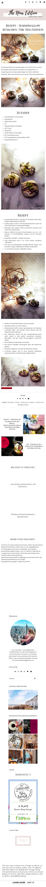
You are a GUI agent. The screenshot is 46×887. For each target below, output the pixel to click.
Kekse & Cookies (27, 402)
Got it (30, 883)
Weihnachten (23, 405)
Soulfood (40, 402)
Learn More (18, 883)
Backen (11, 402)
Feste (17, 402)
